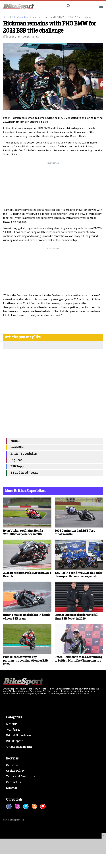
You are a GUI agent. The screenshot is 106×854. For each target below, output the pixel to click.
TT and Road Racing (24, 472)
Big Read (16, 460)
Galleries (12, 765)
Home (6, 17)
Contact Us (13, 782)
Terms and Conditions (21, 776)
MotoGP (15, 441)
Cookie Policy (15, 771)
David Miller (14, 36)
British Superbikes (20, 17)
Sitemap (12, 788)
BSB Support (19, 466)
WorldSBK (17, 447)
